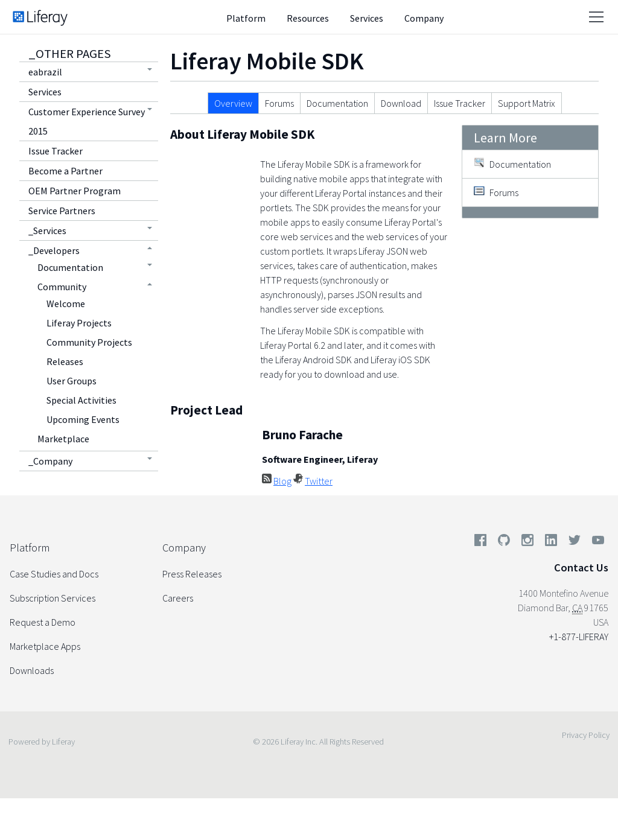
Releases (64, 361)
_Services (47, 230)
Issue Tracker (55, 151)
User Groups (71, 381)
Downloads (32, 670)
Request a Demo (42, 622)
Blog (282, 481)
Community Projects (89, 342)
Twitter (319, 481)
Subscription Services (52, 598)
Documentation (70, 267)
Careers (177, 598)
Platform (246, 18)
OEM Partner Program (74, 191)
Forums (279, 103)
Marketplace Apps (45, 646)
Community (61, 287)
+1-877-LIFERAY (578, 637)
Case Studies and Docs (54, 574)
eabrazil (45, 72)
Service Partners (61, 211)
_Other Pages (69, 54)
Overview (233, 103)
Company (424, 18)
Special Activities (81, 400)
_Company (50, 461)
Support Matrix (526, 103)
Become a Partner (65, 171)
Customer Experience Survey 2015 (86, 121)
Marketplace (63, 439)
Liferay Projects (79, 323)
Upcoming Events (82, 419)
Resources (308, 18)
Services (366, 18)
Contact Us (581, 567)
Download (401, 103)
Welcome (65, 303)
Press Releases (191, 574)
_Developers (54, 250)
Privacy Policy (586, 734)
